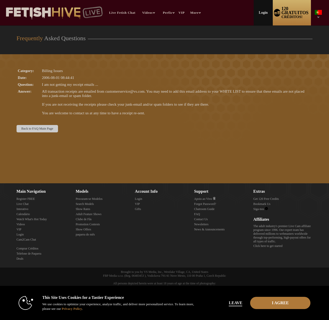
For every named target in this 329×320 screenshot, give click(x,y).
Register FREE (26, 199)
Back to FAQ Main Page (37, 128)
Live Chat (23, 204)
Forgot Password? (205, 204)
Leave (235, 303)
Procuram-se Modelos (89, 199)
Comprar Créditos (27, 248)
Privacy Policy (72, 309)
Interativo (22, 209)
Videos (147, 13)
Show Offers (83, 229)
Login (263, 13)
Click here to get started (268, 246)
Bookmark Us (261, 204)
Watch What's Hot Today (32, 219)
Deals (20, 258)
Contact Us (201, 219)
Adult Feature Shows (88, 214)
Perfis (167, 13)
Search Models (85, 204)
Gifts (138, 209)
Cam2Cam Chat (26, 239)
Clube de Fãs (84, 219)
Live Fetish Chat (122, 13)
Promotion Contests (88, 224)
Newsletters (201, 224)
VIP (182, 13)
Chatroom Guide (204, 209)
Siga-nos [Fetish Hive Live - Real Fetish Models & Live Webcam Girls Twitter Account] (260, 209)
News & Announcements (209, 229)
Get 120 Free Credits (266, 199)
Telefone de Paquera (29, 253)
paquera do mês (85, 234)
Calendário (23, 214)
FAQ (197, 214)
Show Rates (83, 209)
